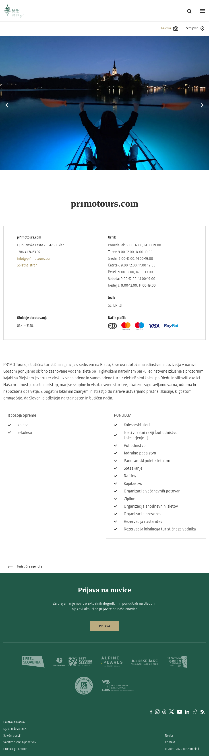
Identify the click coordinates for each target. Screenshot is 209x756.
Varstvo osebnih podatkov (19, 742)
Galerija (169, 28)
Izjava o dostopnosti (15, 729)
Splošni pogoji (12, 735)
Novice (169, 735)
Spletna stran (27, 265)
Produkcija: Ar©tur (15, 749)
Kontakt (170, 742)
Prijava (104, 626)
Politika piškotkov (14, 722)
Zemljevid (194, 28)
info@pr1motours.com (34, 259)
